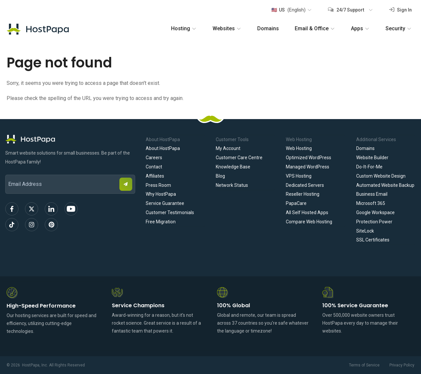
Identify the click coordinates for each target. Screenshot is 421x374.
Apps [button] (360, 28)
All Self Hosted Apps (307, 212)
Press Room (158, 185)
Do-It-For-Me (369, 166)
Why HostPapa (161, 194)
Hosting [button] (184, 28)
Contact (154, 166)
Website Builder (372, 157)
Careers (154, 157)
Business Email (371, 194)
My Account (228, 148)
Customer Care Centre (239, 157)
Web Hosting (299, 148)
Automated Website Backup (385, 185)
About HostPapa (163, 148)
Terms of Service (364, 365)
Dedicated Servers (305, 185)
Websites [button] (226, 28)
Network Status (232, 185)
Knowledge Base (233, 166)
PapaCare (296, 203)
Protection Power (374, 221)
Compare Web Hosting (309, 221)
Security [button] (398, 28)
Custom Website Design (381, 176)
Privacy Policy (401, 365)
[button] (291, 9)
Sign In (400, 9)
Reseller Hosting (302, 194)
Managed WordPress (307, 166)
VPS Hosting (298, 176)
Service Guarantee (165, 203)
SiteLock (365, 231)
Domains (268, 28)
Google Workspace (375, 212)
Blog (220, 176)
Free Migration (161, 221)
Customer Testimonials (170, 212)
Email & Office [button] (315, 28)
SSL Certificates (372, 239)
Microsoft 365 (370, 203)
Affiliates (155, 176)
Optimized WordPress (308, 157)
